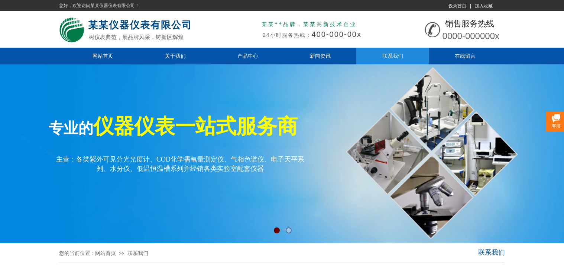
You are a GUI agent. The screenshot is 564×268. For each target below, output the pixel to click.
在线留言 (465, 56)
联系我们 (392, 56)
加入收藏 (484, 6)
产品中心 (247, 56)
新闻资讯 (320, 56)
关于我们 (175, 56)
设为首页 (457, 6)
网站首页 (103, 56)
